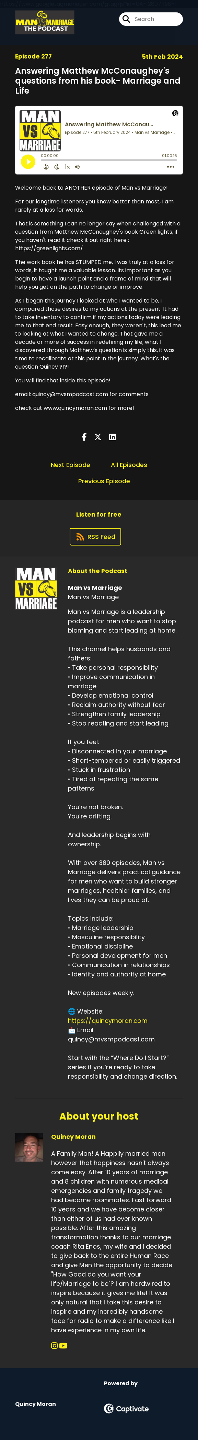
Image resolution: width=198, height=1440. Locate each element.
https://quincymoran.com (108, 1020)
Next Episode (70, 464)
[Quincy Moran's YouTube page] (63, 1346)
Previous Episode (104, 481)
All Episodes (129, 464)
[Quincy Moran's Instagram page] (54, 1346)
